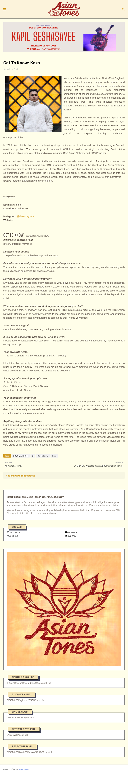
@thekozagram (25, 216)
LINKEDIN (70, 536)
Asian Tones (23, 769)
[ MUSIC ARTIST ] (20, 456)
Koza (54, 456)
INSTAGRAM (13, 532)
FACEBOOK (71, 532)
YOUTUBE (12, 536)
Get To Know (43, 456)
